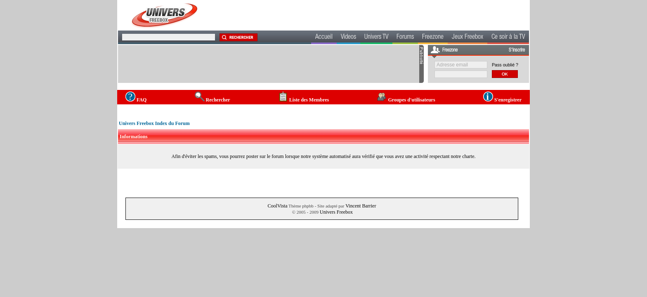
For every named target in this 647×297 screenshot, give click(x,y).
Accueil (324, 37)
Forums (405, 37)
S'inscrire (517, 50)
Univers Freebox (336, 212)
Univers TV (376, 37)
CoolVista (278, 206)
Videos (348, 37)
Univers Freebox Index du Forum (154, 123)
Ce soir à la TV (508, 37)
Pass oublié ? (505, 64)
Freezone (433, 37)
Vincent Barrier (360, 206)
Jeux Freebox (467, 37)
